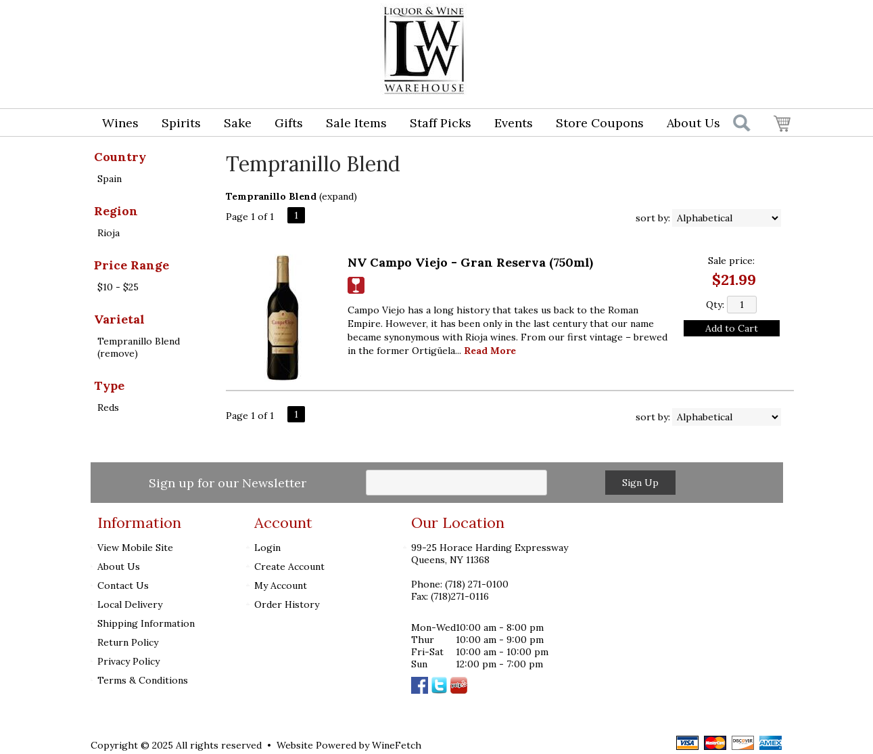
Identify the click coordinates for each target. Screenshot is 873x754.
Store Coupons (600, 123)
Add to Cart (731, 328)
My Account (280, 585)
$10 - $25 (118, 287)
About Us (689, 124)
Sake (238, 123)
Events (513, 123)
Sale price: (731, 260)
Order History (286, 604)
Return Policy (127, 642)
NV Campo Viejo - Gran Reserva (470, 262)
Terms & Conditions (142, 680)
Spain (109, 179)
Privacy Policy (128, 661)
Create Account (289, 566)
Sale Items (356, 123)
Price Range (131, 265)
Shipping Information (146, 623)
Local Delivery (129, 604)
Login (684, 24)
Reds (108, 407)
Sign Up (640, 482)
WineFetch (396, 745)
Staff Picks (440, 123)
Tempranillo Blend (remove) (138, 347)
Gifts (284, 124)
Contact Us (123, 585)
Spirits (177, 124)
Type (109, 385)
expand (338, 196)
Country (120, 156)
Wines (116, 124)
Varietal (119, 319)
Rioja (108, 233)
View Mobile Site (135, 547)
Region (116, 211)
